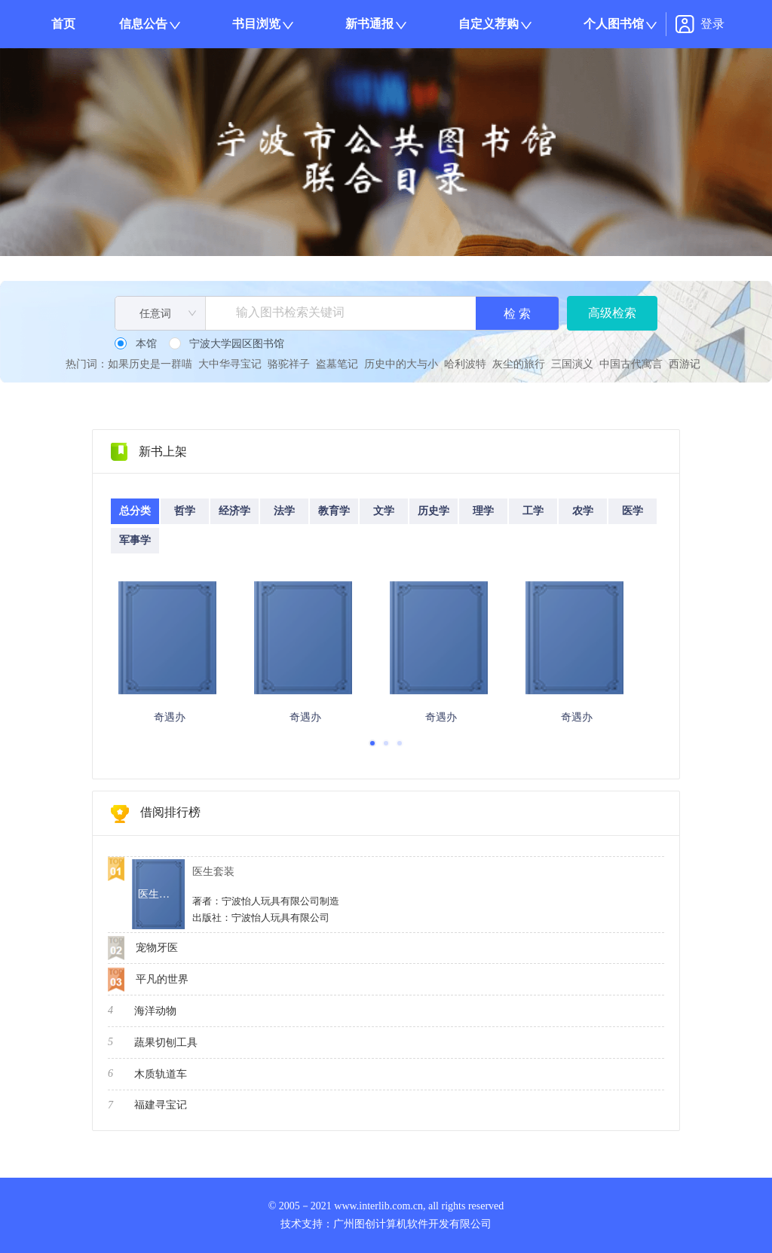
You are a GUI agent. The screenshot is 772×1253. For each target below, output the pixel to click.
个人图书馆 (614, 23)
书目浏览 (256, 23)
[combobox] (160, 314)
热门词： (87, 364)
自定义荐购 (488, 23)
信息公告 (143, 23)
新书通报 (369, 23)
